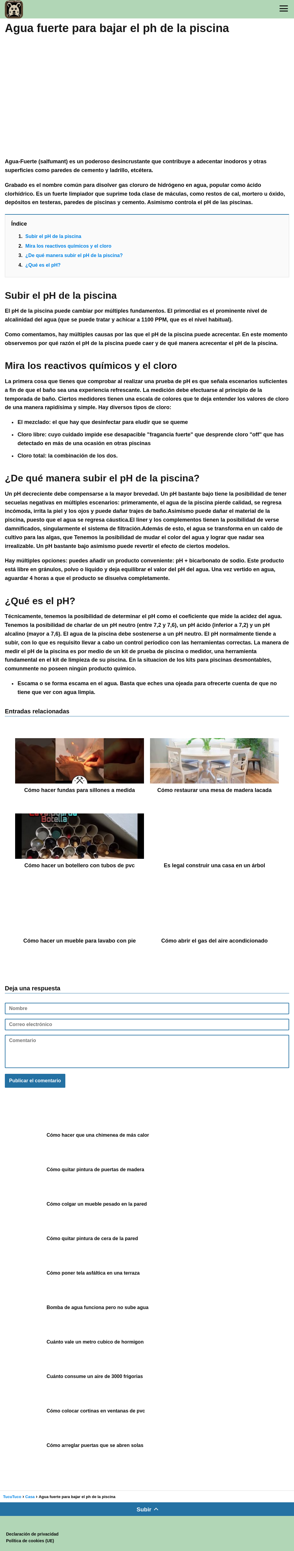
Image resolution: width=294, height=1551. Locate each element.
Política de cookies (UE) (30, 1540)
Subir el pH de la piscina (53, 236)
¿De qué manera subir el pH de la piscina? (74, 255)
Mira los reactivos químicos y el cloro (68, 246)
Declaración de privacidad (32, 1534)
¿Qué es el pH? (42, 265)
